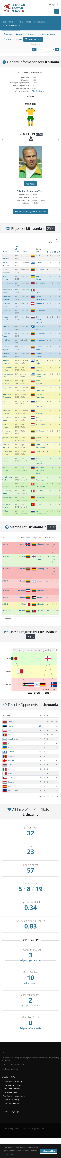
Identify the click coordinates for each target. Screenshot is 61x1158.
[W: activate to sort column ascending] (44, 715)
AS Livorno (40, 491)
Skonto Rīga (40, 283)
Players (20, 34)
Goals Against (30, 865)
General (8, 34)
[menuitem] (34, 650)
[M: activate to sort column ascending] (40, 715)
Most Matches (30, 972)
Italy (9, 769)
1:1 (47, 604)
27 (40, 726)
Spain (10, 786)
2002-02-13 (6, 597)
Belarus (10, 743)
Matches (32, 34)
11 (40, 739)
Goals (30, 846)
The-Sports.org (38, 91)
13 (40, 734)
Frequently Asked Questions (13, 1085)
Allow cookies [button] (49, 1151)
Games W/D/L (30, 883)
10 (40, 747)
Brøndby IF (40, 303)
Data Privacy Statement (11, 1103)
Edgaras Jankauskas (30, 960)
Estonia (10, 726)
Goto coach (31, 211)
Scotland (11, 752)
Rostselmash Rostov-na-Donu (40, 470)
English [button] (53, 5)
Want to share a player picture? (14, 1096)
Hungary (11, 782)
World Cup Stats (33, 39)
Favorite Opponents (12, 39)
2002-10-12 (6, 556)
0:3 (47, 597)
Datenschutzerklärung (11, 1099)
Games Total (31, 827)
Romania (11, 734)
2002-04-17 (6, 590)
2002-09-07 (6, 568)
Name (4, 252)
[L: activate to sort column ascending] (52, 715)
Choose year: (35, 44)
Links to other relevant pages (13, 1081)
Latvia (10, 722)
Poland (10, 730)
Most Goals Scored (30, 949)
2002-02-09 (6, 611)
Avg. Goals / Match (30, 902)
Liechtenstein (13, 790)
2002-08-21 (6, 581)
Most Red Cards (30, 1017)
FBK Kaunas (40, 256)
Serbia (10, 765)
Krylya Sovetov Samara (39, 320)
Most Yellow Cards (30, 995)
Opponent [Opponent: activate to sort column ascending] (6, 715)
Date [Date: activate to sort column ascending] (4, 538)
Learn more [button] (9, 1154)
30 (40, 722)
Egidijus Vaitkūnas (30, 1005)
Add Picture (30, 184)
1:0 (47, 611)
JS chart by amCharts (49, 689)
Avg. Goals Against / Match (30, 921)
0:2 (47, 568)
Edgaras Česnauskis (30, 1028)
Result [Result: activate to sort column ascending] (48, 538)
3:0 (47, 544)
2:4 (47, 581)
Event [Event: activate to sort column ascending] (54, 538)
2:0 (47, 556)
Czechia (11, 777)
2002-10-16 (6, 544)
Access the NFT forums (11, 1089)
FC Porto (39, 504)
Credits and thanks (10, 1092)
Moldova (11, 756)
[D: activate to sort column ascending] (48, 715)
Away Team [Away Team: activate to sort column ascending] (36, 538)
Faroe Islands (13, 739)
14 (40, 730)
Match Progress (47, 34)
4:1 (47, 590)
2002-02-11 (6, 604)
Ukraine (11, 747)
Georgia (11, 760)
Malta (10, 773)
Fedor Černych (30, 982)
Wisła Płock (40, 451)
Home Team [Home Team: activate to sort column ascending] (25, 538)
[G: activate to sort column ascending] (56, 715)
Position (23, 252)
